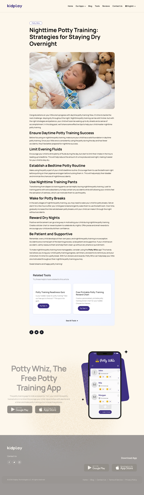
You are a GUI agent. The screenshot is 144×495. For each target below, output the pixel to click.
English (129, 6)
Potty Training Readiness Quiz (50, 292)
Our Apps (80, 6)
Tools (97, 6)
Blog (90, 6)
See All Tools (72, 320)
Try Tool (43, 306)
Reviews (106, 6)
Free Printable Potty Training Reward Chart (90, 293)
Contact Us (117, 6)
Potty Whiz (36, 23)
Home (70, 6)
